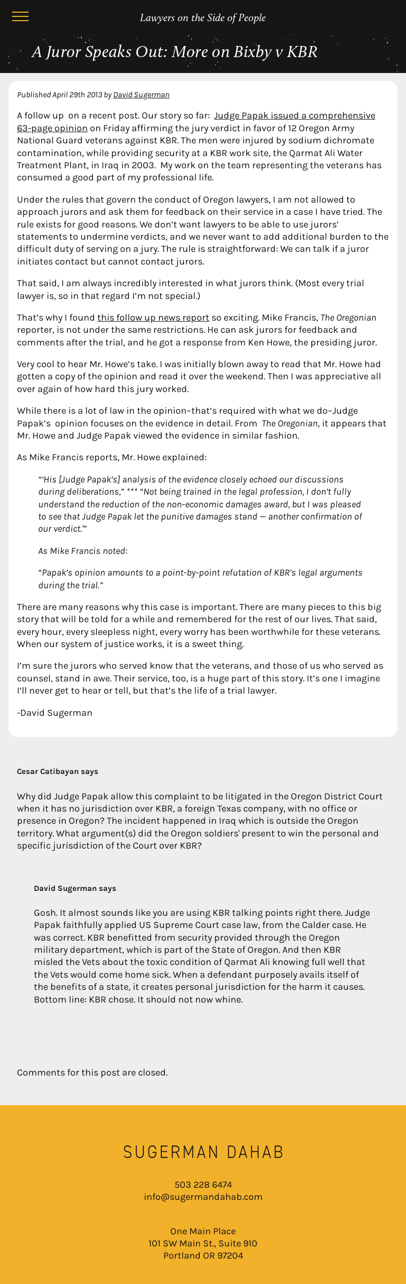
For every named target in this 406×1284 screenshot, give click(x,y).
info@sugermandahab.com (203, 1197)
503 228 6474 (203, 1184)
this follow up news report (153, 317)
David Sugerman (141, 94)
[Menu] (20, 18)
